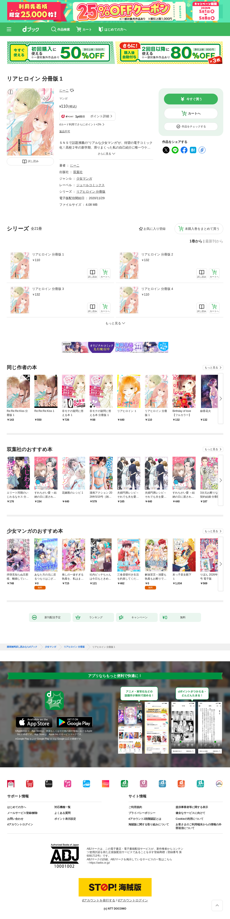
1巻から (196, 241)
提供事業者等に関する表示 (192, 807)
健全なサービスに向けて (190, 813)
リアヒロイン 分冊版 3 (48, 289)
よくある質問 (62, 813)
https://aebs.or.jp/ (99, 862)
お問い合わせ (15, 818)
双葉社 (78, 172)
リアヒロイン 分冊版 (91, 191)
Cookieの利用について (189, 818)
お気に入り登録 (155, 228)
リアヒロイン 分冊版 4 (157, 289)
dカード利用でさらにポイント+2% (80, 124)
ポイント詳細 (99, 116)
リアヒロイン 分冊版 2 (157, 254)
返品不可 (64, 131)
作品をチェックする (194, 126)
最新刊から (214, 241)
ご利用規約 (135, 807)
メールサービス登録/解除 (22, 813)
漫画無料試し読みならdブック (22, 647)
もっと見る (211, 367)
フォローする (72, 90)
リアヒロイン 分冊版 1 (48, 254)
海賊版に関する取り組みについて (148, 824)
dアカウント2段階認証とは (144, 818)
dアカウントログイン (20, 824)
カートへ (194, 113)
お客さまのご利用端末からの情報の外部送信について (198, 826)
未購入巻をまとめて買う (202, 228)
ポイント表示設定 (65, 818)
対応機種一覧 (62, 807)
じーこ (64, 90)
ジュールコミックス (90, 185)
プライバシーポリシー (141, 813)
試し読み (33, 161)
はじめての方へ (16, 807)
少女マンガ (84, 178)
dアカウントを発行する (98, 900)
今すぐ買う (194, 99)
